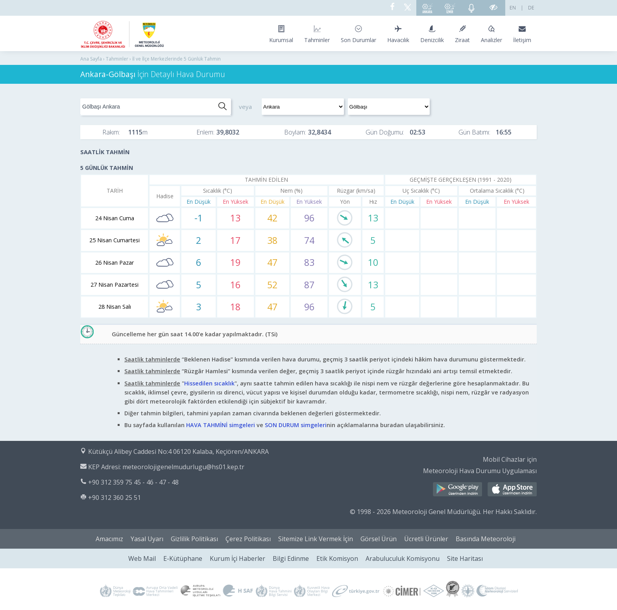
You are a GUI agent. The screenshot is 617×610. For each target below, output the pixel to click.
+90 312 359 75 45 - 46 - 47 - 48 (133, 482)
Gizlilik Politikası (194, 538)
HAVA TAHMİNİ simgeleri (220, 425)
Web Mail (142, 558)
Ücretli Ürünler (426, 538)
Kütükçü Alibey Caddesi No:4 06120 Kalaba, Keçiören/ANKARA (178, 451)
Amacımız (109, 538)
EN (513, 7)
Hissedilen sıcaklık (209, 383)
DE (531, 7)
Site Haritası (465, 558)
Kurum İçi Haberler (237, 558)
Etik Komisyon (337, 558)
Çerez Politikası (248, 538)
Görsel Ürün (378, 538)
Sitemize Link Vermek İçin (315, 538)
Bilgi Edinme (291, 558)
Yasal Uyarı (147, 538)
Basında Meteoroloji (485, 538)
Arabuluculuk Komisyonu (403, 558)
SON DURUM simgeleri (296, 425)
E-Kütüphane (182, 558)
